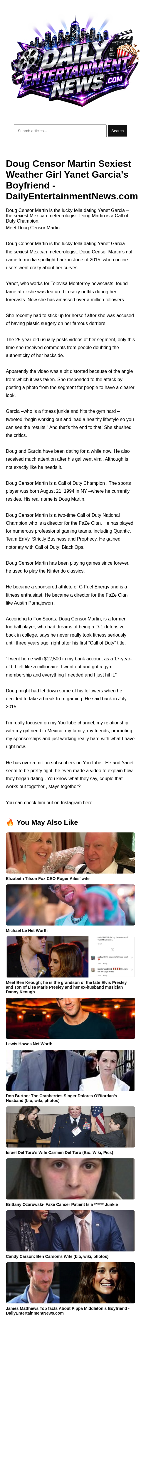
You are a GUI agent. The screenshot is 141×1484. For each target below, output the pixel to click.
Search (117, 131)
